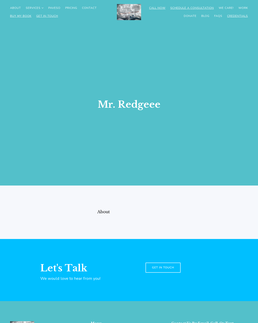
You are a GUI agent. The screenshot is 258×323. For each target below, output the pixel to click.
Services (33, 8)
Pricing (71, 8)
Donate (190, 16)
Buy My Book (20, 16)
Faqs (218, 16)
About (15, 8)
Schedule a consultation (192, 8)
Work (243, 8)
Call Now (157, 8)
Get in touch (163, 276)
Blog (205, 16)
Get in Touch (47, 16)
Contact (89, 8)
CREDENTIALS (237, 16)
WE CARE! (226, 8)
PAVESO (54, 8)
